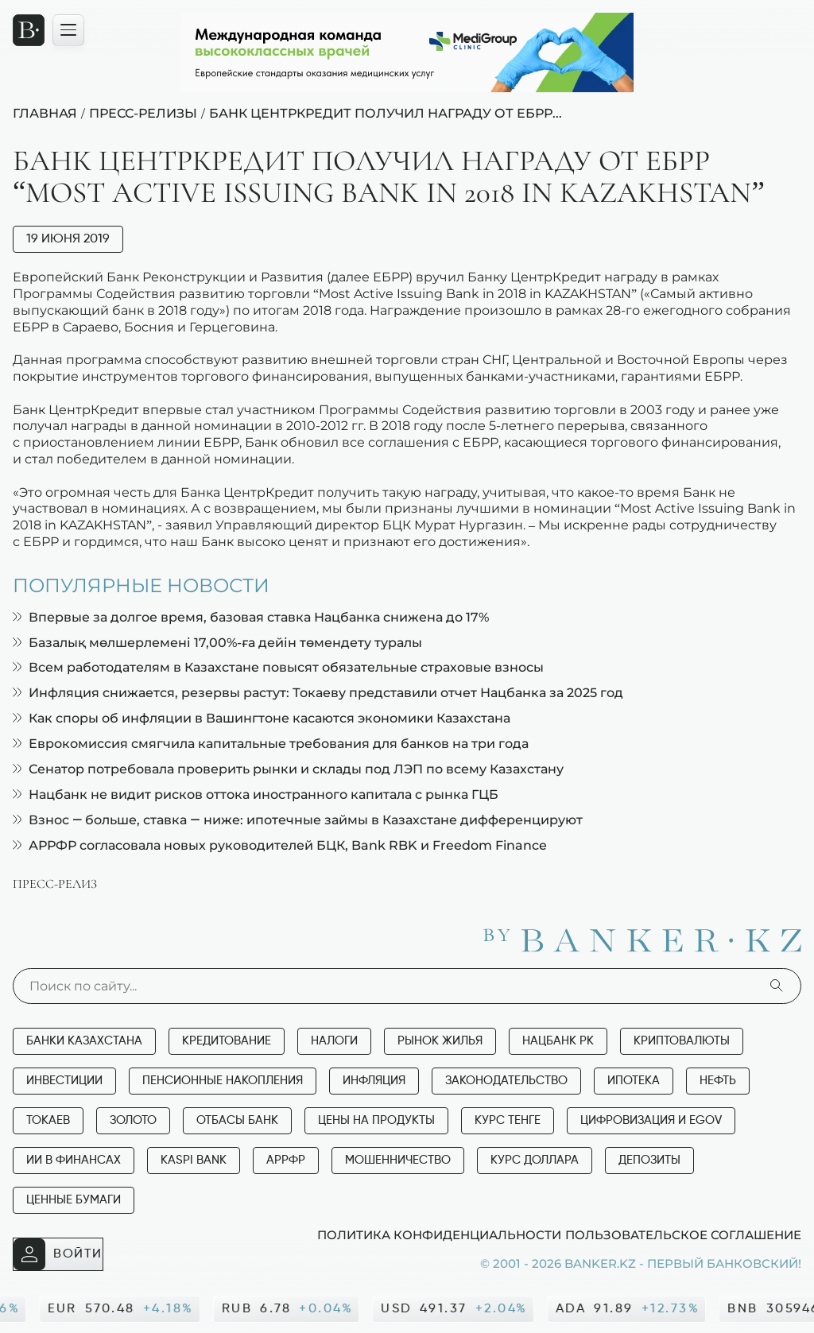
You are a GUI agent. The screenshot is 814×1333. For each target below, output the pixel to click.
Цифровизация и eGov (651, 1120)
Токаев (48, 1120)
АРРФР (285, 1160)
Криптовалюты (682, 1041)
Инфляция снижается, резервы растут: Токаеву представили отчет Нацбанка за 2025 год (318, 692)
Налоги (334, 1041)
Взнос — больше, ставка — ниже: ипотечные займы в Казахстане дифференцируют (298, 819)
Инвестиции (64, 1081)
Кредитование (226, 1041)
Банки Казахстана (84, 1041)
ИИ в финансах (73, 1160)
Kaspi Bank (194, 1160)
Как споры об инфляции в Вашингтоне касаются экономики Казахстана (261, 718)
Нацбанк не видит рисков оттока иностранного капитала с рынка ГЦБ (255, 794)
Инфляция (374, 1081)
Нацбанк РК (558, 1041)
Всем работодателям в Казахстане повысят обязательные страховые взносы (278, 667)
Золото (133, 1120)
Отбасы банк (237, 1120)
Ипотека (633, 1081)
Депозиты (649, 1160)
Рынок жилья (440, 1041)
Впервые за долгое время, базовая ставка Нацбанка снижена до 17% (251, 617)
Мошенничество (398, 1160)
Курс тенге (508, 1120)
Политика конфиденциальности (439, 1234)
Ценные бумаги (73, 1200)
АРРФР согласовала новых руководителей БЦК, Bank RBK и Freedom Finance (280, 845)
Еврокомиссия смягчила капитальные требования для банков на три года (271, 743)
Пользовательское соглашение (683, 1234)
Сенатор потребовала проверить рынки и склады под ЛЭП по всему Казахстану (288, 769)
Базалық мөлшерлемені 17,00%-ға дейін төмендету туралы (217, 642)
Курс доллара (534, 1160)
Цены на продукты (376, 1120)
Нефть (718, 1081)
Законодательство (506, 1081)
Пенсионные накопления (222, 1081)
